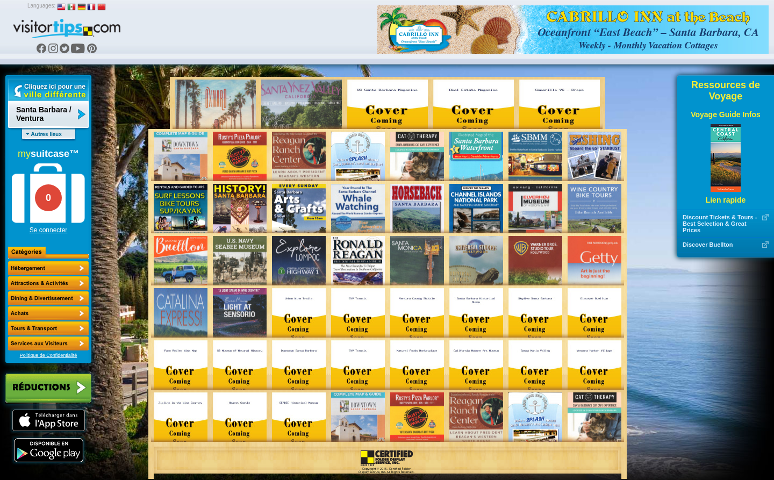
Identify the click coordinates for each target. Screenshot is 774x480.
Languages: (41, 6)
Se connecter (49, 230)
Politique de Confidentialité (48, 355)
